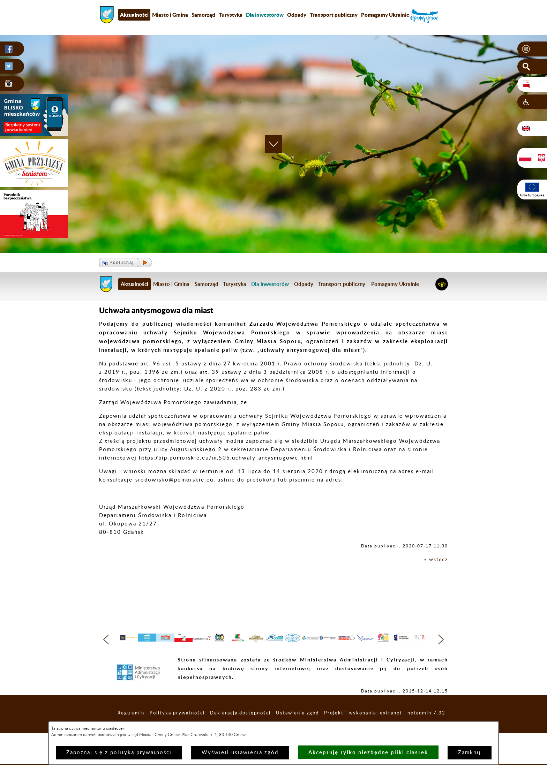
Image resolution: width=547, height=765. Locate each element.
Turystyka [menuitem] (230, 14)
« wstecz (435, 559)
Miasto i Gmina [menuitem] (170, 14)
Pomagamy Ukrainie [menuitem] (385, 14)
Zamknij (469, 752)
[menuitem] (264, 15)
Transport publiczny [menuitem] (334, 14)
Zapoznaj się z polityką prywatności (119, 752)
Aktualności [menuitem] (134, 14)
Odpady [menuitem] (296, 14)
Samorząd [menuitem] (203, 14)
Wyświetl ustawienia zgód (240, 752)
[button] (532, 49)
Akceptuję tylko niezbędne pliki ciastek (368, 752)
